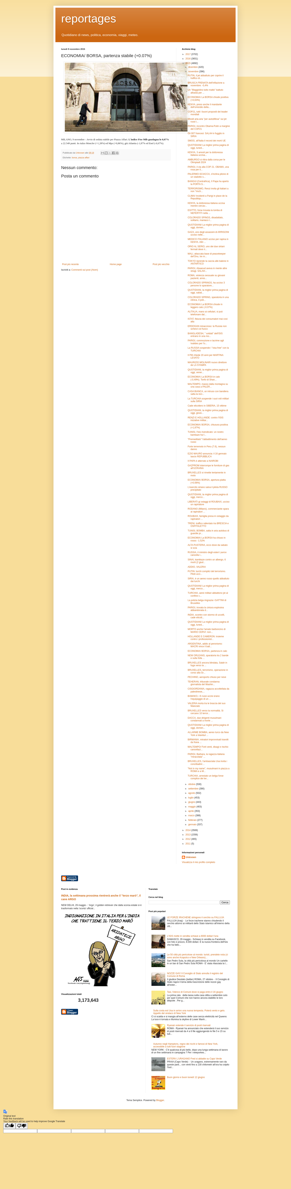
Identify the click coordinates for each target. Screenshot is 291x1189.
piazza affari (83, 157)
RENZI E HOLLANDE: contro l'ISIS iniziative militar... (205, 419)
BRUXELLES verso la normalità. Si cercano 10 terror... (205, 712)
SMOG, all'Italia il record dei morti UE (207, 140)
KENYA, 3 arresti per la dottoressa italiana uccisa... (205, 153)
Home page (116, 264)
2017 (188, 54)
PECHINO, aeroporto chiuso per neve (207, 677)
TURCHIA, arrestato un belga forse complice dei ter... (206, 777)
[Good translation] (9, 1126)
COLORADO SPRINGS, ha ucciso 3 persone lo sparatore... (206, 284)
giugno (192, 802)
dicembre (193, 67)
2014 (188, 830)
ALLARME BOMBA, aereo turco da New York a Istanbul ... (208, 733)
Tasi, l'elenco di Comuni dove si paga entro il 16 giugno (195, 992)
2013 (188, 834)
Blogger (160, 1100)
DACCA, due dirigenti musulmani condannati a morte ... (204, 719)
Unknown (191, 857)
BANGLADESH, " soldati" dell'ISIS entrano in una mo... (205, 334)
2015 (188, 63)
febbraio (192, 820)
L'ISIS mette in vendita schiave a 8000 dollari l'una (192, 936)
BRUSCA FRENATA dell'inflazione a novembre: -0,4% (206, 84)
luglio (191, 797)
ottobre (192, 784)
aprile (191, 811)
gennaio (192, 824)
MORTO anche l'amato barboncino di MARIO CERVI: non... (206, 630)
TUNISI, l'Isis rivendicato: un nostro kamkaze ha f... (206, 433)
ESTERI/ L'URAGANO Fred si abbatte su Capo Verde (194, 1058)
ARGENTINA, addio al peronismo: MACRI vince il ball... (205, 645)
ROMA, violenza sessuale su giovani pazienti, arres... (206, 276)
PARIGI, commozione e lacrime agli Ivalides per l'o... (206, 342)
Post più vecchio (161, 264)
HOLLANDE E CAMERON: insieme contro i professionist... (206, 637)
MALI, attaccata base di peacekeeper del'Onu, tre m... (207, 255)
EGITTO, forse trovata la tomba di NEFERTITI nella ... (205, 211)
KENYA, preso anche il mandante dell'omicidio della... (205, 105)
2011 (188, 843)
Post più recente (70, 264)
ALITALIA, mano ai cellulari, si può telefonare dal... (205, 313)
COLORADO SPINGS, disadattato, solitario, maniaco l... (205, 219)
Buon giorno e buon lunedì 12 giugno (186, 1077)
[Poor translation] (22, 1126)
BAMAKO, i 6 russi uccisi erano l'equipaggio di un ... (204, 697)
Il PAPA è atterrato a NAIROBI (203, 461)
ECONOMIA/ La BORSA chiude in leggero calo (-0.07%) (205, 305)
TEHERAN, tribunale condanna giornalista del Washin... (203, 683)
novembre (193, 71)
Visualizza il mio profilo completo (198, 862)
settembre (193, 788)
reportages (88, 18)
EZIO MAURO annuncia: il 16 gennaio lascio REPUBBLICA (207, 455)
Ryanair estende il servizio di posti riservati (188, 1025)
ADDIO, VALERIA (197, 567)
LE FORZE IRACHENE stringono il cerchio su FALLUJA (195, 917)
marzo (191, 815)
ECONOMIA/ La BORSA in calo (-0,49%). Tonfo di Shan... (204, 378)
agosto (192, 793)
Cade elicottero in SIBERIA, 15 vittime (207, 405)
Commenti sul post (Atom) (84, 270)
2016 (188, 58)
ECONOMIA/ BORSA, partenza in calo (207, 651)
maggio (192, 806)
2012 (188, 839)
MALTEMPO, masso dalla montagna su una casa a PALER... (208, 385)
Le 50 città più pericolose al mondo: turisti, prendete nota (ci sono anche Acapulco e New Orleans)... (197, 956)
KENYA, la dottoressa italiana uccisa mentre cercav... (206, 204)
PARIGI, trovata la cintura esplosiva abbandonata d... (206, 609)
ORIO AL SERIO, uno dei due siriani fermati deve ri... (206, 247)
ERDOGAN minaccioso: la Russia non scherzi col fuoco (207, 327)
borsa (74, 157)
